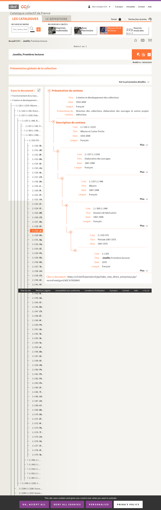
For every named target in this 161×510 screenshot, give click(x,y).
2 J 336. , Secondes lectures (38, 262)
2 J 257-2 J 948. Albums (31, 120)
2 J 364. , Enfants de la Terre (38, 387)
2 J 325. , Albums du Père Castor (38, 212)
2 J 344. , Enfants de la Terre (38, 298)
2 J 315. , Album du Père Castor (38, 168)
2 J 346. (38, 306)
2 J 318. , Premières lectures (38, 181)
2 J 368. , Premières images (38, 405)
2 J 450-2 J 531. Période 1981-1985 (35, 464)
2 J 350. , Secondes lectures (38, 324)
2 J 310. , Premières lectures (38, 145)
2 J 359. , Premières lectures (38, 365)
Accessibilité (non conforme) (67, 290)
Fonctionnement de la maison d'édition (25, 95)
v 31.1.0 (146, 290)
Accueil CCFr (14, 41)
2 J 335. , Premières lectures (38, 257)
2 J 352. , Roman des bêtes (38, 333)
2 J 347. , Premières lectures (38, 311)
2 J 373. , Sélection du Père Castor (38, 427)
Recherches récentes (140, 19)
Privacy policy (128, 504)
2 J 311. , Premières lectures (38, 150)
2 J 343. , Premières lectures (38, 293)
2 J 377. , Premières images (38, 445)
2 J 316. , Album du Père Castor (38, 172)
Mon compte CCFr (102, 6)
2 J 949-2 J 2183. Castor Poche (31, 483)
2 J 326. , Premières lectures (38, 217)
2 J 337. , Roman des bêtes (38, 266)
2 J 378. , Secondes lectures (38, 450)
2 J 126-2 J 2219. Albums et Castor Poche (28, 105)
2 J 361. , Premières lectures (38, 374)
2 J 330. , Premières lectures (38, 235)
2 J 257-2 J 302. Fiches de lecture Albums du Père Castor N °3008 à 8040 (34, 126)
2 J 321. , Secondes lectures (38, 195)
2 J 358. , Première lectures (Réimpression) (38, 360)
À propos (119, 6)
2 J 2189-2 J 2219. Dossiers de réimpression (30, 493)
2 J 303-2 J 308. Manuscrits (33, 130)
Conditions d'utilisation (95, 290)
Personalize (99, 504)
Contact (141, 6)
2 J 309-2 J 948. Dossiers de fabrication (33, 135)
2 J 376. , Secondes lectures (38, 441)
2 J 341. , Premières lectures (38, 284)
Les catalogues (25, 18)
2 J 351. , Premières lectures (38, 329)
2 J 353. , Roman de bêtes (38, 338)
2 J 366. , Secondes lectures (38, 396)
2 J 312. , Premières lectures (38, 154)
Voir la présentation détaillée (132, 81)
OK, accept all (34, 504)
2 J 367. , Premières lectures (38, 401)
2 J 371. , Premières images (38, 418)
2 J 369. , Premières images (38, 409)
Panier (116, 19)
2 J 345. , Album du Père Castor (38, 302)
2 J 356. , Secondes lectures (38, 351)
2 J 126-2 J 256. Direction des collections (29, 110)
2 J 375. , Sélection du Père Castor (38, 436)
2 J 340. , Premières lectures (38, 280)
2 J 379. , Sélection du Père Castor (38, 454)
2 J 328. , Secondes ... (38, 226)
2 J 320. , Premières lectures (38, 190)
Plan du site (26, 290)
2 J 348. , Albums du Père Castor (38, 315)
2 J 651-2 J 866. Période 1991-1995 (35, 473)
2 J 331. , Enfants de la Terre (38, 239)
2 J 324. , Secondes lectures (38, 208)
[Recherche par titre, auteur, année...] (19, 29)
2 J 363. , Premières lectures (38, 383)
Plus (142, 144)
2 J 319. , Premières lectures (38, 186)
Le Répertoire (56, 19)
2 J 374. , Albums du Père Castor (38, 432)
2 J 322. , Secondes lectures (38, 199)
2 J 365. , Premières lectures (38, 392)
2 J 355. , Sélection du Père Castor (38, 347)
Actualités (130, 6)
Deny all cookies (67, 504)
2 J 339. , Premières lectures (38, 275)
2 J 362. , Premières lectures (38, 378)
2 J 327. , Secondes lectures (38, 221)
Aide (150, 6)
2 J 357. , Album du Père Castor (38, 356)
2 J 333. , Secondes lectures (38, 248)
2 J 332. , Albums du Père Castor (38, 244)
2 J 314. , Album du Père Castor (38, 163)
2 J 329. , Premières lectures (38, 230)
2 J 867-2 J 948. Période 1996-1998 (35, 477)
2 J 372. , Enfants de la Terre (38, 423)
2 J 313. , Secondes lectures (38, 159)
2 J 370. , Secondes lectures (38, 414)
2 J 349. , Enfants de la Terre (38, 320)
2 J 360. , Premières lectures (38, 369)
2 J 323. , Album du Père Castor (38, 203)
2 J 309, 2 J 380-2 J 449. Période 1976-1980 (35, 460)
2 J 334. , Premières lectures (38, 253)
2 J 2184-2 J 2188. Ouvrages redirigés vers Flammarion (30, 488)
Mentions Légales (43, 290)
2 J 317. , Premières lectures (38, 177)
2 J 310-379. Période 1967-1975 (35, 140)
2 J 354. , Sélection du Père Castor (38, 342)
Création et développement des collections (25, 100)
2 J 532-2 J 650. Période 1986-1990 (35, 469)
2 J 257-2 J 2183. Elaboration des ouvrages (29, 115)
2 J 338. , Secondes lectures (38, 271)
